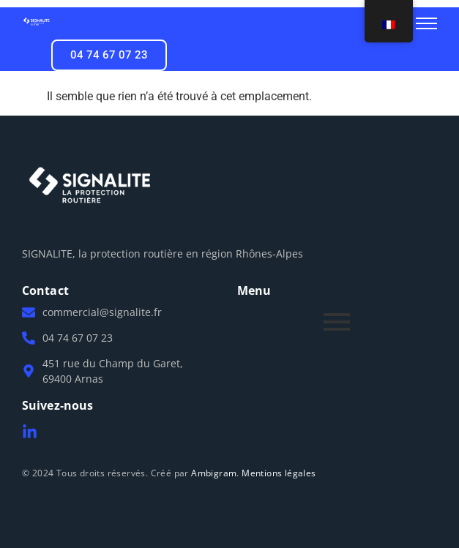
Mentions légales (279, 473)
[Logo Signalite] (36, 21)
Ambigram (213, 473)
